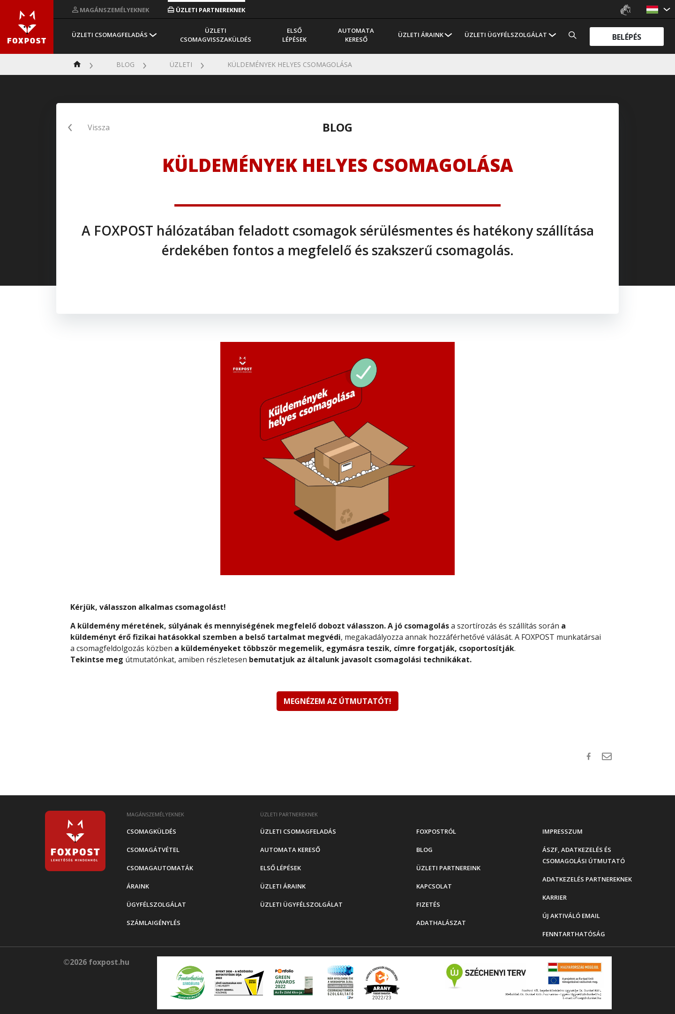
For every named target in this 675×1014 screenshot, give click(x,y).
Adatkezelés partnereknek (587, 879)
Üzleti (181, 64)
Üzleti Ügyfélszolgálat (506, 34)
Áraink (138, 886)
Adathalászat (441, 922)
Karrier (554, 897)
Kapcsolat (434, 886)
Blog (125, 64)
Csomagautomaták (160, 868)
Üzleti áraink (420, 34)
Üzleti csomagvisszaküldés (215, 35)
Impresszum (562, 831)
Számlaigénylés (153, 922)
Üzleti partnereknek (206, 10)
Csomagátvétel (153, 849)
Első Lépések (294, 35)
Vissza (99, 127)
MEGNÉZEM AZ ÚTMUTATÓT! (337, 701)
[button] (653, 9)
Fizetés (428, 904)
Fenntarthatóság (573, 934)
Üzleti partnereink (448, 868)
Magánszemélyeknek (110, 10)
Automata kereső (356, 35)
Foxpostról (436, 831)
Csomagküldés (151, 831)
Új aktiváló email (571, 915)
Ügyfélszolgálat (156, 904)
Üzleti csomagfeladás (110, 34)
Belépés (627, 36)
